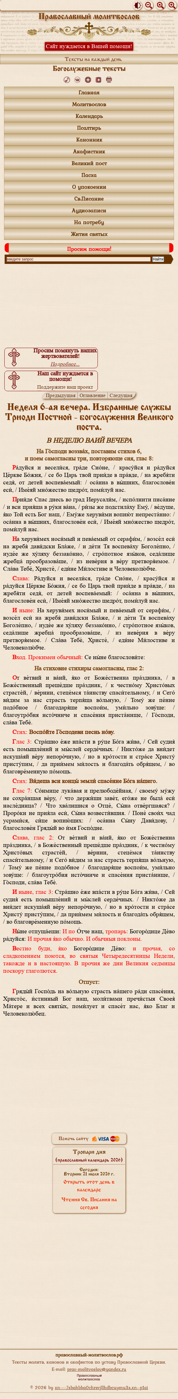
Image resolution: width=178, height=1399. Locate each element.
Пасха (89, 175)
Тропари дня (89, 1155)
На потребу (89, 222)
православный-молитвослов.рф (89, 1354)
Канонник (89, 139)
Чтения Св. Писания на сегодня (89, 1204)
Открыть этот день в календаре (89, 1186)
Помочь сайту (89, 1139)
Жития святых (89, 234)
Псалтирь (89, 128)
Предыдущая (61, 395)
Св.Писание (89, 198)
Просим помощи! (89, 249)
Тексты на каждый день (93, 59)
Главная (89, 92)
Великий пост (89, 163)
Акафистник (89, 151)
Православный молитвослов (89, 17)
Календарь (89, 116)
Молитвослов (89, 104)
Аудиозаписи (89, 210)
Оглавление (93, 395)
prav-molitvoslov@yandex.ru (96, 1369)
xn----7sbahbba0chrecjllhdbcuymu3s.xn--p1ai (101, 1387)
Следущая (121, 395)
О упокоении (89, 187)
